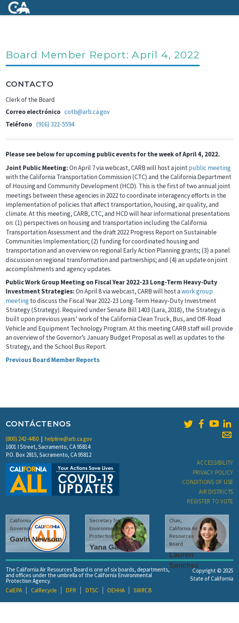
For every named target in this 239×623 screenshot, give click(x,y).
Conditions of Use (207, 482)
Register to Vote (210, 501)
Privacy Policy (213, 472)
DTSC (91, 590)
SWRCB (143, 590)
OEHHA (116, 590)
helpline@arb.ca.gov (68, 438)
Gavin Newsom (36, 539)
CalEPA (14, 590)
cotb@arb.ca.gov (87, 112)
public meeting (210, 168)
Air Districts (216, 491)
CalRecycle (44, 590)
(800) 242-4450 (22, 438)
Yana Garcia (110, 547)
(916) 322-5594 (55, 124)
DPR (71, 590)
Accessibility (215, 462)
